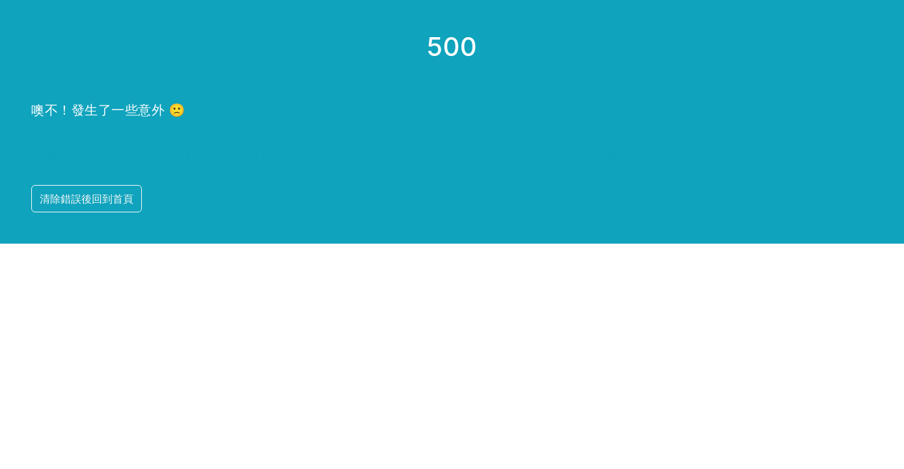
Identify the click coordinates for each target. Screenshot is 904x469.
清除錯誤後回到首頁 (86, 198)
